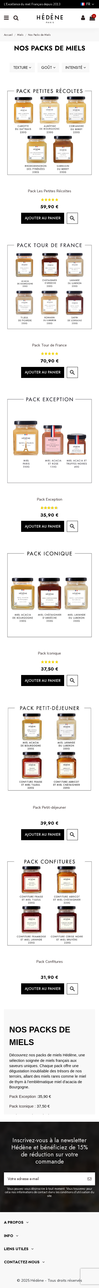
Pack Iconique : (22, 1106)
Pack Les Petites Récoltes (49, 191)
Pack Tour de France (49, 345)
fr (88, 4)
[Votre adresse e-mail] (44, 1178)
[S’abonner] (89, 1178)
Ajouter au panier (42, 218)
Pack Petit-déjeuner (49, 807)
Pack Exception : (23, 1096)
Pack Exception (49, 499)
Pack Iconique (49, 653)
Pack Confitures (49, 961)
